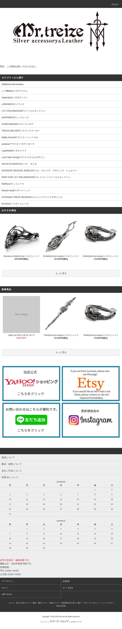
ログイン (5, 588)
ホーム (11, 603)
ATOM (63, 606)
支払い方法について (23, 603)
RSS (58, 606)
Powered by (61, 622)
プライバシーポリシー (91, 603)
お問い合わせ (7, 594)
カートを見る (68, 588)
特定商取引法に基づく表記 (71, 603)
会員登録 (66, 581)
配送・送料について (40, 603)
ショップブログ (107, 603)
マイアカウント (8, 581)
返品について (54, 603)
